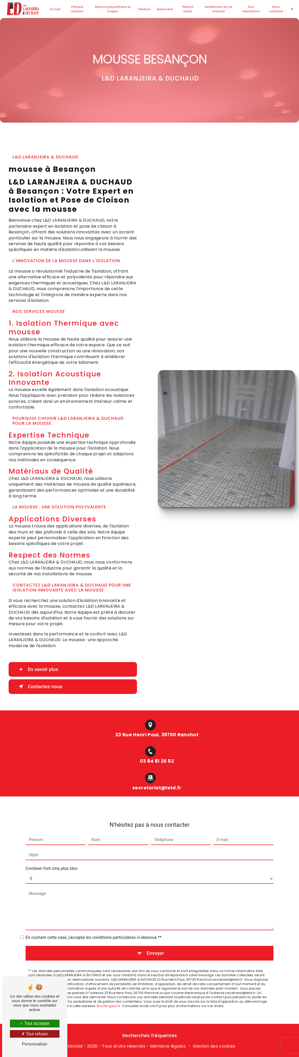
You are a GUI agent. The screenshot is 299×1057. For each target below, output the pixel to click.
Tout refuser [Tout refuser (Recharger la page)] (34, 1034)
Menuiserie (165, 9)
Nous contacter (275, 9)
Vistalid (75, 1046)
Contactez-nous (40, 686)
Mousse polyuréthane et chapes (113, 9)
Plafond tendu (187, 9)
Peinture (144, 9)
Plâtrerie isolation (78, 9)
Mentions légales (168, 1046)
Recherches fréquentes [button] (149, 1036)
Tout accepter (34, 1023)
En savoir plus (38, 669)
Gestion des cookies (214, 1046)
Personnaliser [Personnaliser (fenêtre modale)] (34, 1044)
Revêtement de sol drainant (218, 9)
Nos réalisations (250, 9)
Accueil (56, 9)
